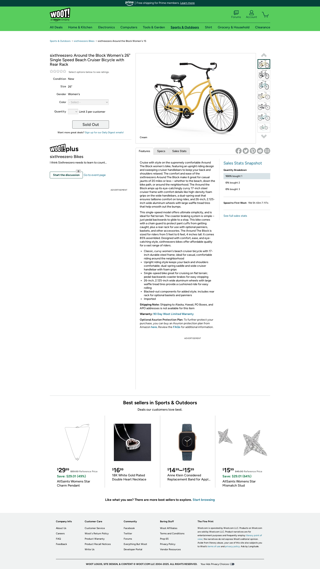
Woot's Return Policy (97, 533)
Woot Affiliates (168, 528)
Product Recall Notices (98, 544)
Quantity (60, 111)
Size (63, 86)
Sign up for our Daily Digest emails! (104, 132)
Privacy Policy (167, 544)
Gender (61, 94)
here (154, 327)
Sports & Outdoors (60, 41)
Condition (59, 79)
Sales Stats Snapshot (242, 163)
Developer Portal (133, 549)
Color (62, 102)
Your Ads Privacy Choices (215, 564)
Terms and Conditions (172, 533)
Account (251, 14)
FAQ (58, 538)
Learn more (187, 3)
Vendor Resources (170, 549)
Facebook (129, 528)
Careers (60, 533)
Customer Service (95, 528)
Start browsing (204, 500)
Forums (236, 14)
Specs (161, 151)
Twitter (128, 533)
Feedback (61, 544)
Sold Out (90, 124)
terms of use (214, 546)
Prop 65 (164, 538)
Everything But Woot (135, 544)
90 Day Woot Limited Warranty (173, 314)
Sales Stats (179, 151)
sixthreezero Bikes (84, 41)
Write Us (89, 549)
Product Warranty (94, 538)
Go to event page (95, 175)
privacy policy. (232, 546)
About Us (61, 528)
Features (144, 151)
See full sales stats (235, 216)
